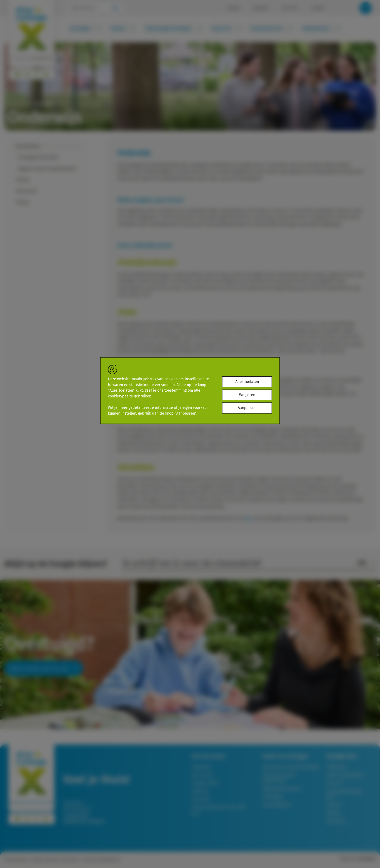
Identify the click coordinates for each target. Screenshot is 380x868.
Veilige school (205, 782)
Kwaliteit (200, 791)
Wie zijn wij (202, 774)
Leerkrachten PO (271, 28)
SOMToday (336, 767)
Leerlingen (85, 28)
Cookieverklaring (44, 860)
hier (249, 518)
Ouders (123, 28)
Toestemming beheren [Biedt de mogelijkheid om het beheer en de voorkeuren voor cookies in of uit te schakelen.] (102, 860)
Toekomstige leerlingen (173, 28)
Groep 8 (333, 804)
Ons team (201, 798)
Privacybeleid (15, 860)
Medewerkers (321, 28)
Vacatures (335, 820)
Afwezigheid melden (281, 788)
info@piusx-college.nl (84, 820)
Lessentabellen (276, 804)
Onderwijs (201, 767)
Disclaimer (71, 860)
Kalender (260, 8)
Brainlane (367, 858)
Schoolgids (272, 796)
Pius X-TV (290, 8)
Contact (317, 8)
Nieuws (233, 8)
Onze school (19, 103)
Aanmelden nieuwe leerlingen (290, 767)
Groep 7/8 (226, 28)
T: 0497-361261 (76, 815)
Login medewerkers (345, 774)
